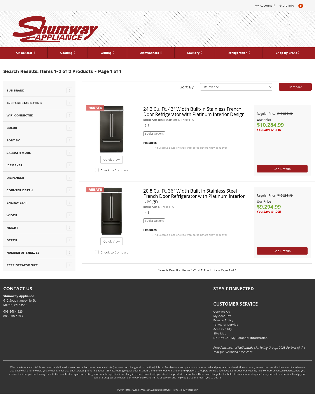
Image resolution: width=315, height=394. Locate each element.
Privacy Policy (223, 320)
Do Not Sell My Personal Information (240, 337)
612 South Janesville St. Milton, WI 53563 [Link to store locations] (19, 300)
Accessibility (222, 329)
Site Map (219, 333)
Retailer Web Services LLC (138, 389)
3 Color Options (154, 133)
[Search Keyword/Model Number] (155, 19)
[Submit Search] (202, 19)
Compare (295, 87)
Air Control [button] (24, 53)
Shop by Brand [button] (287, 53)
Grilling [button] (106, 53)
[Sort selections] (236, 87)
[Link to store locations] (259, 34)
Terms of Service (225, 324)
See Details (282, 169)
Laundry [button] (193, 53)
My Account (222, 316)
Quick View (111, 159)
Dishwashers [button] (150, 53)
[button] (302, 5)
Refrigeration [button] (238, 53)
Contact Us (221, 311)
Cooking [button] (66, 53)
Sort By (187, 87)
